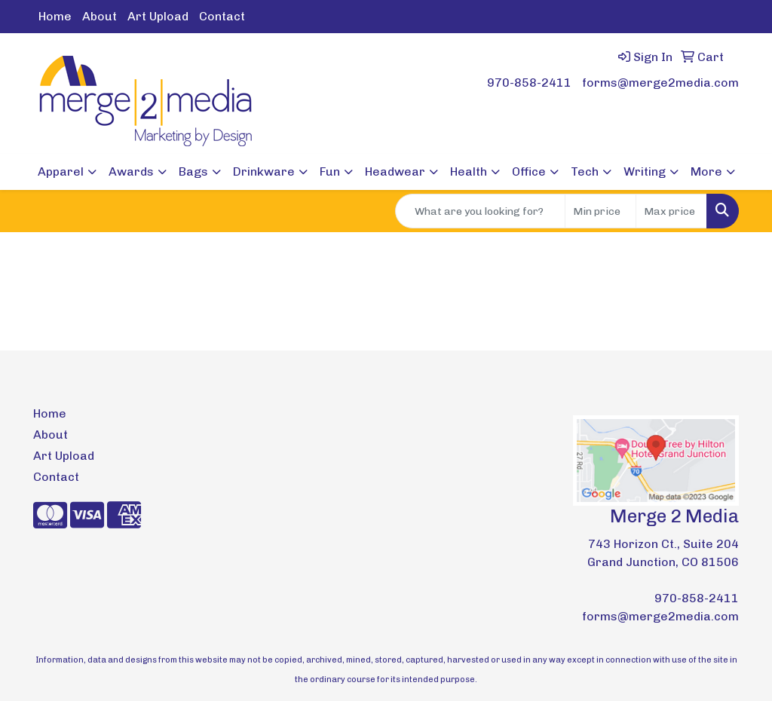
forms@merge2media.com (660, 82)
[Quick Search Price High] (671, 211)
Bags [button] (193, 171)
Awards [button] (131, 171)
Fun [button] (330, 171)
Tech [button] (585, 171)
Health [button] (468, 171)
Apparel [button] (61, 171)
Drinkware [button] (264, 171)
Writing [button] (644, 171)
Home (55, 16)
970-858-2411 (529, 82)
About (99, 16)
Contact (222, 16)
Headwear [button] (395, 171)
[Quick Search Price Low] (600, 211)
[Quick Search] (480, 211)
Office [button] (529, 171)
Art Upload (157, 16)
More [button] (706, 171)
